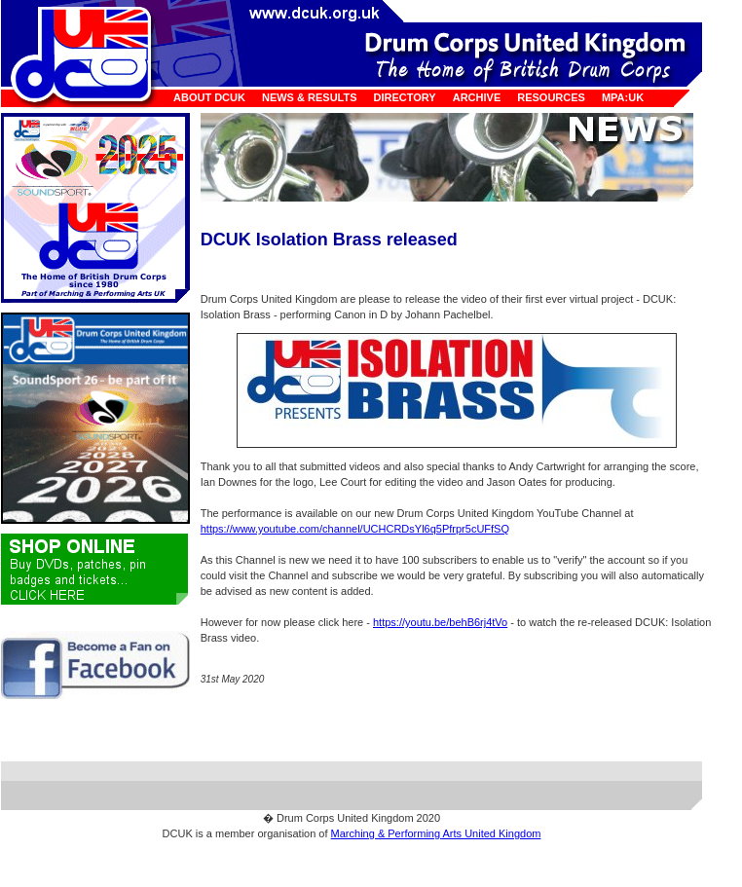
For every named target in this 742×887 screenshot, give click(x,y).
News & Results (309, 97)
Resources (551, 97)
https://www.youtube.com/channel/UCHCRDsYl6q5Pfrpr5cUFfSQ (355, 529)
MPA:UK (623, 97)
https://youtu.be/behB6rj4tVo (440, 622)
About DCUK (209, 97)
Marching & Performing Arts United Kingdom (436, 833)
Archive (477, 97)
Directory (405, 97)
